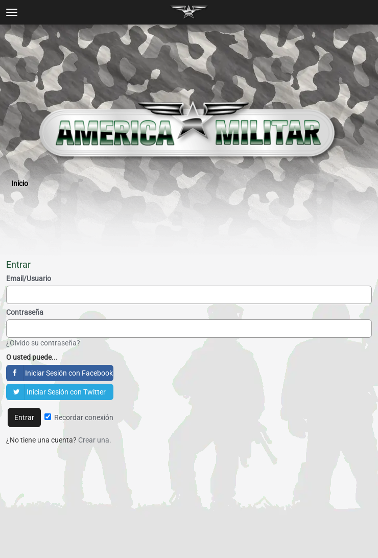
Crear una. (94, 440)
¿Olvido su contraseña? (43, 343)
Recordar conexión (78, 417)
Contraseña (24, 312)
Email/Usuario (28, 278)
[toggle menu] (11, 12)
